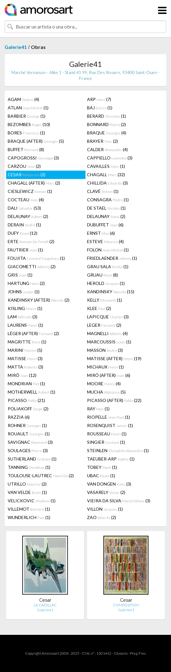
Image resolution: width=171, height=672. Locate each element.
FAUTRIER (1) (25, 249)
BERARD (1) (106, 116)
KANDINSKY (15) (110, 291)
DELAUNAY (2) (28, 216)
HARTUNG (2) (26, 283)
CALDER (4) (107, 149)
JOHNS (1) (24, 291)
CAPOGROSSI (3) (33, 157)
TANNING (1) (29, 467)
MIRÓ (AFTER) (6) (108, 375)
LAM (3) (22, 316)
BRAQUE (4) (106, 132)
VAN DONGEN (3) (109, 484)
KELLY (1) (104, 300)
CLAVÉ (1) (103, 191)
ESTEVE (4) (105, 241)
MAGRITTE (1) (27, 341)
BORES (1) (26, 132)
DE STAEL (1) (106, 208)
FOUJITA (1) (36, 258)
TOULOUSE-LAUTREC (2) (41, 475)
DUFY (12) (22, 233)
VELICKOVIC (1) (32, 500)
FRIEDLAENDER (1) (112, 258)
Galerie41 (16, 47)
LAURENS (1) (25, 325)
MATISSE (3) (25, 358)
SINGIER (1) (106, 442)
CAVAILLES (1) (106, 166)
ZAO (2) (101, 517)
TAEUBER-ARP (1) (111, 458)
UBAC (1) (101, 475)
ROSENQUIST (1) (110, 425)
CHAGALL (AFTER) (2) (34, 182)
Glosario (120, 653)
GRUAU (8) (102, 274)
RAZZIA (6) (19, 417)
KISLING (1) (25, 308)
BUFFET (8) (26, 149)
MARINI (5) (25, 350)
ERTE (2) (31, 241)
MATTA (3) (25, 366)
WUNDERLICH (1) (29, 517)
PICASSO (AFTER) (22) (114, 400)
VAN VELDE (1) (27, 492)
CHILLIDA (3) (107, 182)
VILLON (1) (105, 509)
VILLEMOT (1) (29, 509)
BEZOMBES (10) (29, 124)
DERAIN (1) (24, 224)
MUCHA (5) (106, 392)
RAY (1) (98, 408)
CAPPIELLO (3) (109, 157)
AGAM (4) (23, 99)
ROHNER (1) (27, 425)
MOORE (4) (104, 383)
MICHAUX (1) (105, 366)
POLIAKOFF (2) (28, 408)
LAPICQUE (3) (108, 316)
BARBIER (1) (26, 116)
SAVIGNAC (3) (30, 442)
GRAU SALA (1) (107, 266)
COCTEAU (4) (26, 199)
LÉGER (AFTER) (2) (33, 333)
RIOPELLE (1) (108, 417)
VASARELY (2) (106, 492)
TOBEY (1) (102, 467)
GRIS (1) (20, 274)
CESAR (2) (26, 174)
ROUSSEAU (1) (107, 433)
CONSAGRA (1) (108, 199)
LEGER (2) (104, 325)
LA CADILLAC (45, 605)
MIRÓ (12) (22, 375)
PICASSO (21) (26, 400)
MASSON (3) (105, 350)
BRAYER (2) (102, 141)
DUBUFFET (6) (105, 224)
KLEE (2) (99, 308)
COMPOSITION (126, 605)
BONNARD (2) (106, 124)
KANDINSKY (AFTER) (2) (38, 300)
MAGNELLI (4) (107, 333)
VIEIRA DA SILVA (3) (118, 500)
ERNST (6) (101, 233)
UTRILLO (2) (27, 484)
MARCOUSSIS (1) (109, 341)
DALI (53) (24, 208)
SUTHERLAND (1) (32, 458)
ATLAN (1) (28, 107)
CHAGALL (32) (106, 174)
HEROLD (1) (106, 283)
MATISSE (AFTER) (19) (114, 358)
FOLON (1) (108, 249)
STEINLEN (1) (118, 450)
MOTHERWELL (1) (31, 392)
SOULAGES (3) (28, 450)
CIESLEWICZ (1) (30, 191)
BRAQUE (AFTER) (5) (36, 141)
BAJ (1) (99, 107)
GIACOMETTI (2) (32, 266)
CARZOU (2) (24, 166)
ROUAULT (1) (29, 433)
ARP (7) (99, 99)
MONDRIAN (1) (26, 383)
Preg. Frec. (138, 653)
